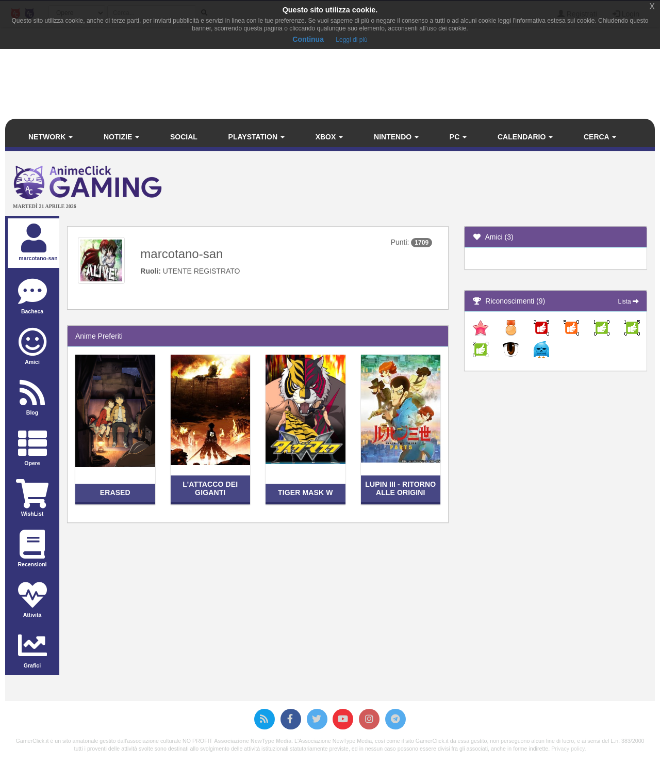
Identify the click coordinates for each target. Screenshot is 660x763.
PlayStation (256, 137)
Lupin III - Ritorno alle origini (400, 488)
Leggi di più (351, 39)
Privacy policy (567, 748)
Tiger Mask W (305, 492)
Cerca (600, 137)
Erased (115, 492)
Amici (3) (493, 237)
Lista (628, 301)
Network (50, 137)
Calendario (525, 137)
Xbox (329, 137)
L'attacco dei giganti (210, 488)
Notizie (121, 137)
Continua (308, 39)
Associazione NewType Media (252, 741)
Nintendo (396, 137)
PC (458, 137)
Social (183, 137)
